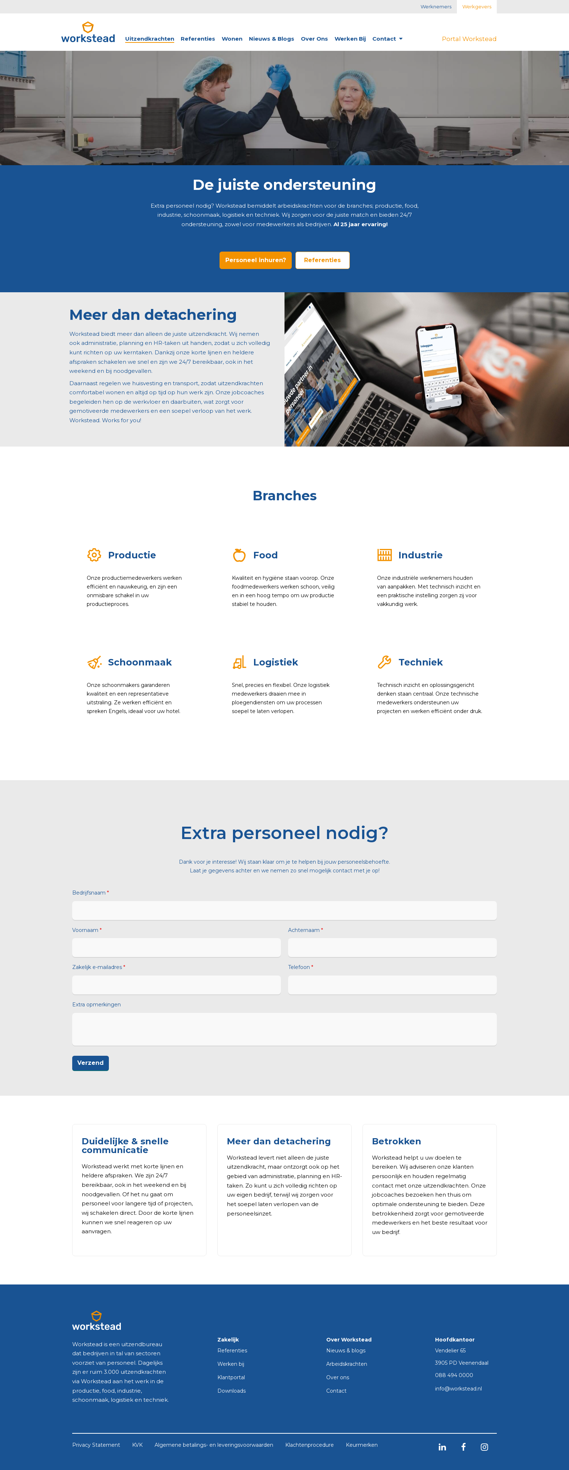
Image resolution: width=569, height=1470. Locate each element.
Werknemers (436, 6)
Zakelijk (228, 1339)
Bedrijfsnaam (90, 893)
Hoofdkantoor (455, 1339)
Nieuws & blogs (271, 38)
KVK (137, 1445)
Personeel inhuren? (255, 260)
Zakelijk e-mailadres (98, 967)
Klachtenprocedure (309, 1445)
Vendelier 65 (450, 1350)
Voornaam (87, 930)
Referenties (198, 38)
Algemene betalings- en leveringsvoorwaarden (214, 1445)
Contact (387, 38)
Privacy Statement (96, 1445)
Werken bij (350, 38)
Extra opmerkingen (96, 1005)
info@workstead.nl (458, 1389)
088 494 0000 (454, 1376)
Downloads (231, 1391)
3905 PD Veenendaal (461, 1363)
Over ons (314, 38)
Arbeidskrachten (346, 1364)
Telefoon (300, 967)
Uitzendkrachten (149, 38)
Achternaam (305, 930)
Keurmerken (362, 1445)
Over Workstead (349, 1339)
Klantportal (231, 1378)
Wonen (232, 38)
